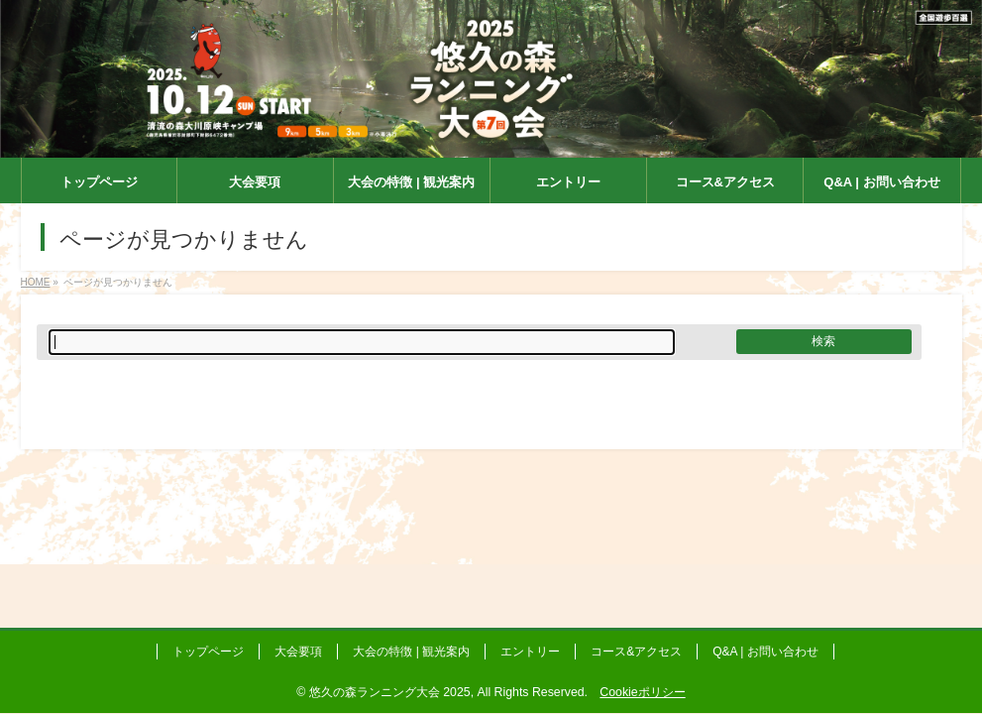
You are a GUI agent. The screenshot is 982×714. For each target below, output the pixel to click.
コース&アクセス (636, 651)
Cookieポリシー (642, 692)
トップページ (208, 651)
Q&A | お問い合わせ (765, 651)
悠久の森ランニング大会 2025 (390, 692)
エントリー (530, 651)
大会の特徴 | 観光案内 (411, 651)
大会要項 (298, 651)
